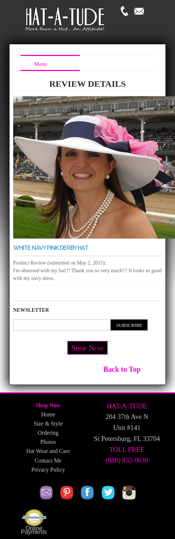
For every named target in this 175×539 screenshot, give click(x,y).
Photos (48, 442)
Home (48, 414)
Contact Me (48, 460)
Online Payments (34, 530)
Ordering (48, 433)
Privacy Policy (48, 470)
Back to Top (122, 369)
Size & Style (48, 423)
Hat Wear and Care (48, 451)
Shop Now (87, 347)
